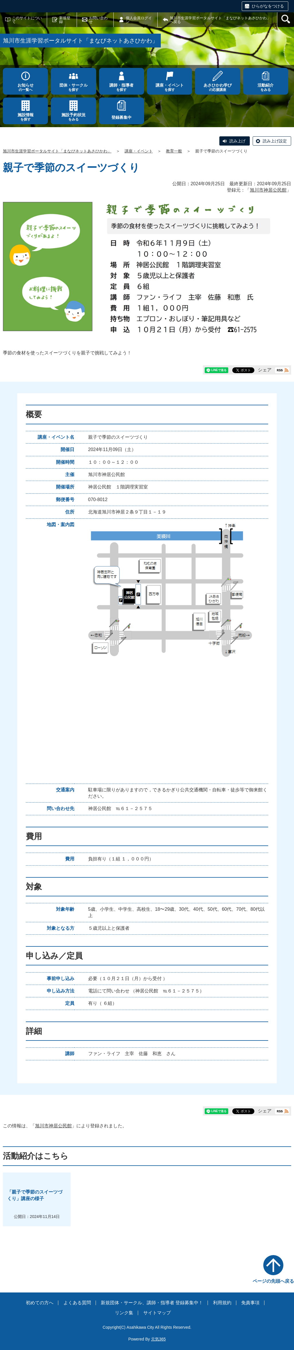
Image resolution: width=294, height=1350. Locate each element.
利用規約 (222, 1302)
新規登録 (64, 20)
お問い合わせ (98, 20)
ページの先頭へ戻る (273, 1281)
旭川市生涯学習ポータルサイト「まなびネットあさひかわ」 (57, 151)
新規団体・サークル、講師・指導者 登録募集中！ (152, 1302)
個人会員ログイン (139, 20)
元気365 (158, 1339)
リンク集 (124, 1312)
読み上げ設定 (275, 141)
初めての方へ (39, 1302)
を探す (73, 87)
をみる (265, 87)
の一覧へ (25, 87)
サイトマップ (157, 1312)
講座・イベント (139, 151)
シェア (265, 369)
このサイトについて (27, 20)
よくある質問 (77, 1302)
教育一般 (174, 151)
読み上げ (237, 141)
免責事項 (250, 1302)
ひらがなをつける (268, 6)
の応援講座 (217, 87)
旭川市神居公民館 (268, 190)
